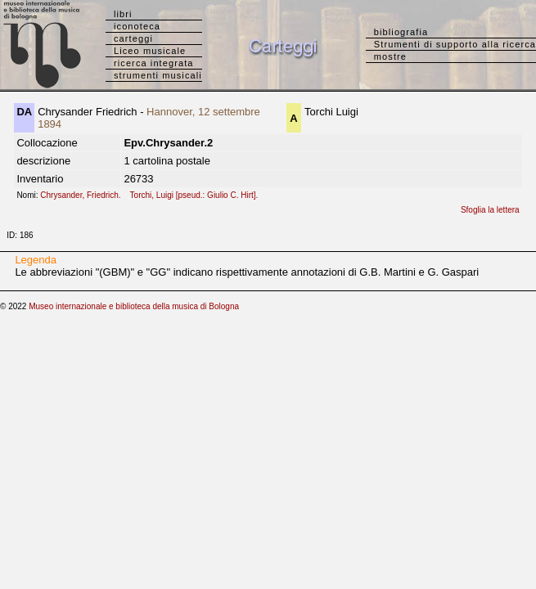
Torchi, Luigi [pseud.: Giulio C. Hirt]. (197, 195)
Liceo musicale (150, 51)
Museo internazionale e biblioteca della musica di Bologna (134, 306)
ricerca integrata (154, 63)
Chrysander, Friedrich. (84, 195)
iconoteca (137, 26)
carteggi (133, 38)
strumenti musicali (158, 75)
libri (123, 14)
